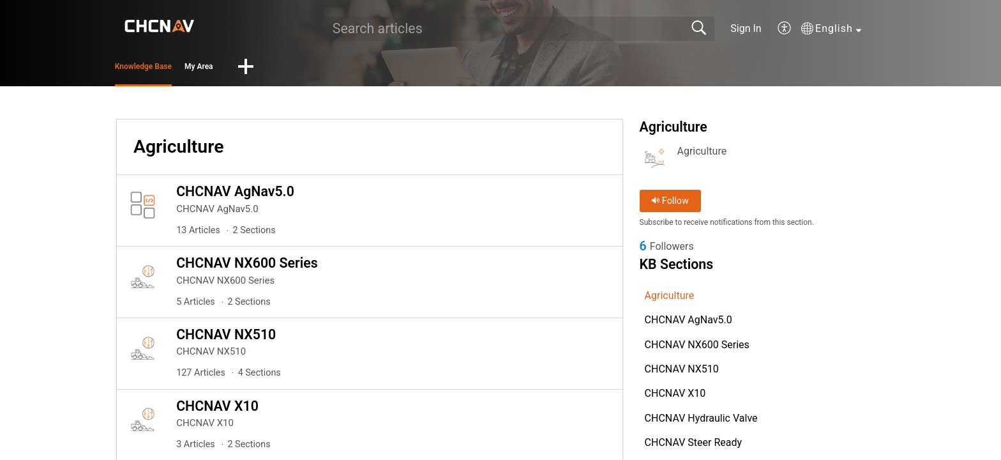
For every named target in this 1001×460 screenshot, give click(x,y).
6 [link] (643, 251)
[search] (519, 29)
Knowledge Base (176, 69)
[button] (785, 28)
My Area (278, 69)
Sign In (745, 28)
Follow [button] (670, 204)
